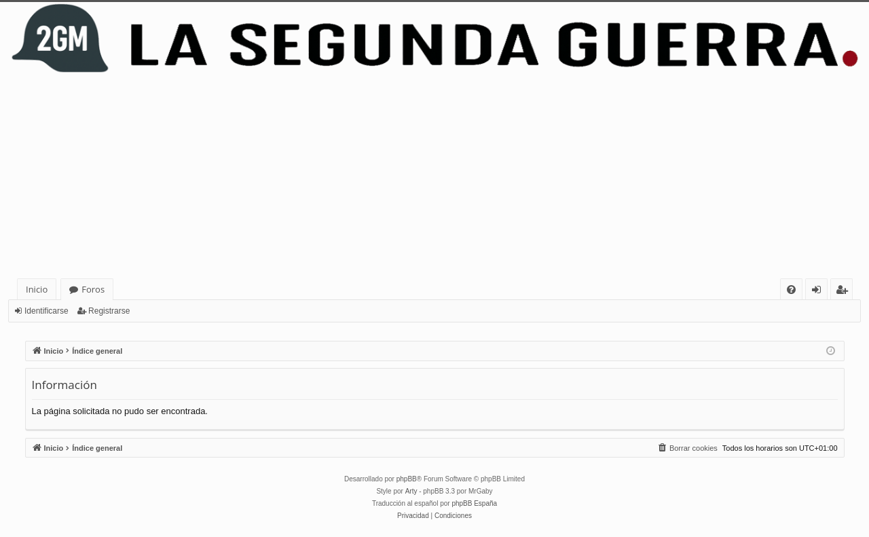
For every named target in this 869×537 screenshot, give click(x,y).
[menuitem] (791, 289)
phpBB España (474, 503)
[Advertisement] (434, 176)
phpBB (406, 479)
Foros (93, 289)
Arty (411, 491)
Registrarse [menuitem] (844, 291)
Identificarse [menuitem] (820, 291)
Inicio (37, 289)
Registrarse (109, 311)
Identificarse (46, 311)
